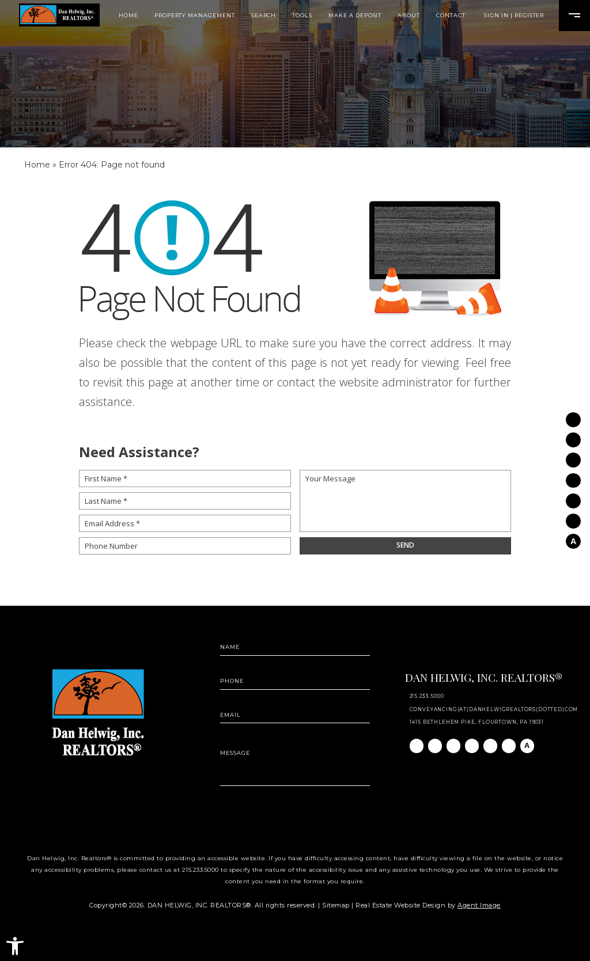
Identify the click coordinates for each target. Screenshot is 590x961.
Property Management (194, 15)
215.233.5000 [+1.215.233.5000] (427, 696)
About (409, 15)
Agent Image (479, 905)
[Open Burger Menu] (574, 15)
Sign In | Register (514, 15)
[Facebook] (573, 415)
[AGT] (573, 537)
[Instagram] (573, 435)
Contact (451, 15)
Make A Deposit (354, 15)
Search (264, 15)
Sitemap (336, 905)
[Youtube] (573, 496)
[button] (15, 946)
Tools (302, 15)
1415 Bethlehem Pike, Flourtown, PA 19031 (477, 722)
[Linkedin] (573, 456)
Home (128, 15)
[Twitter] (573, 476)
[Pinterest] (573, 516)
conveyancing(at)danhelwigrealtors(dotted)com (494, 709)
